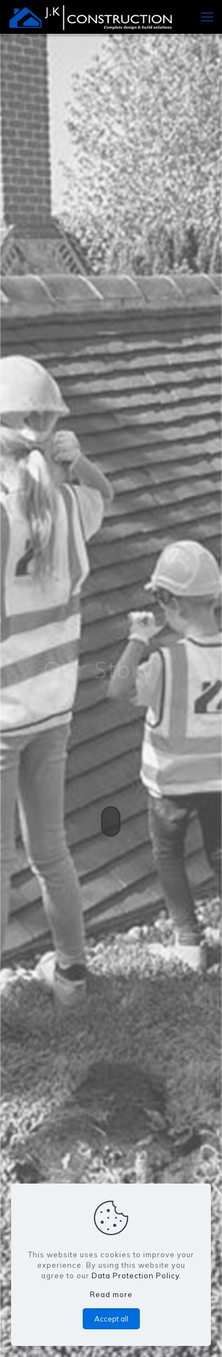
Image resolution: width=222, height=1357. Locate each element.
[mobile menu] (207, 16)
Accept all (111, 1318)
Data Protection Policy (135, 1275)
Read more (111, 1294)
